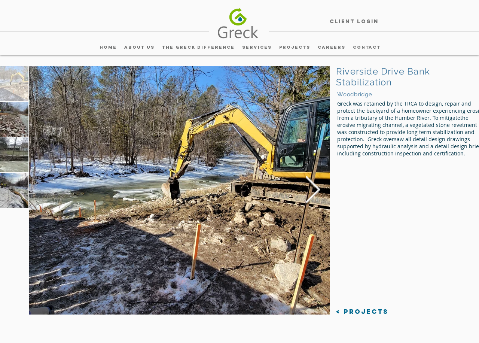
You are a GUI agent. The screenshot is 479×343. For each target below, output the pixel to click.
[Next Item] (312, 190)
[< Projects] (362, 312)
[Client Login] (354, 22)
